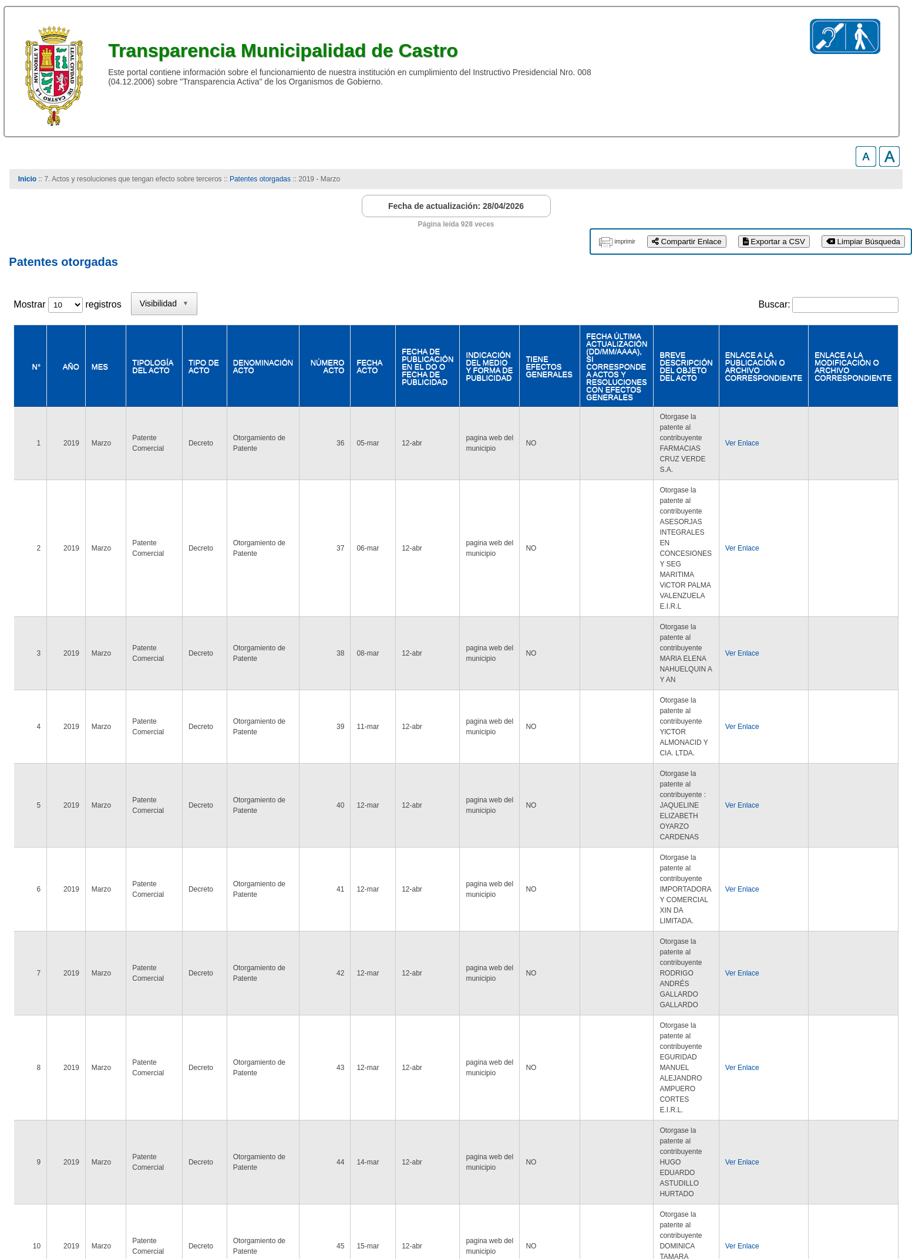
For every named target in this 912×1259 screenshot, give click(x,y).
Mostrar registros (67, 304)
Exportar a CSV (774, 241)
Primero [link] (695, 1106)
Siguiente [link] (833, 1106)
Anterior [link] (741, 1106)
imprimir (624, 241)
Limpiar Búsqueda (863, 241)
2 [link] (797, 1106)
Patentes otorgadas (260, 179)
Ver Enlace (732, 425)
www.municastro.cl (52, 1212)
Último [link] (879, 1106)
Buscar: (774, 304)
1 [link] (774, 1106)
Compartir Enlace (687, 241)
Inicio (27, 179)
